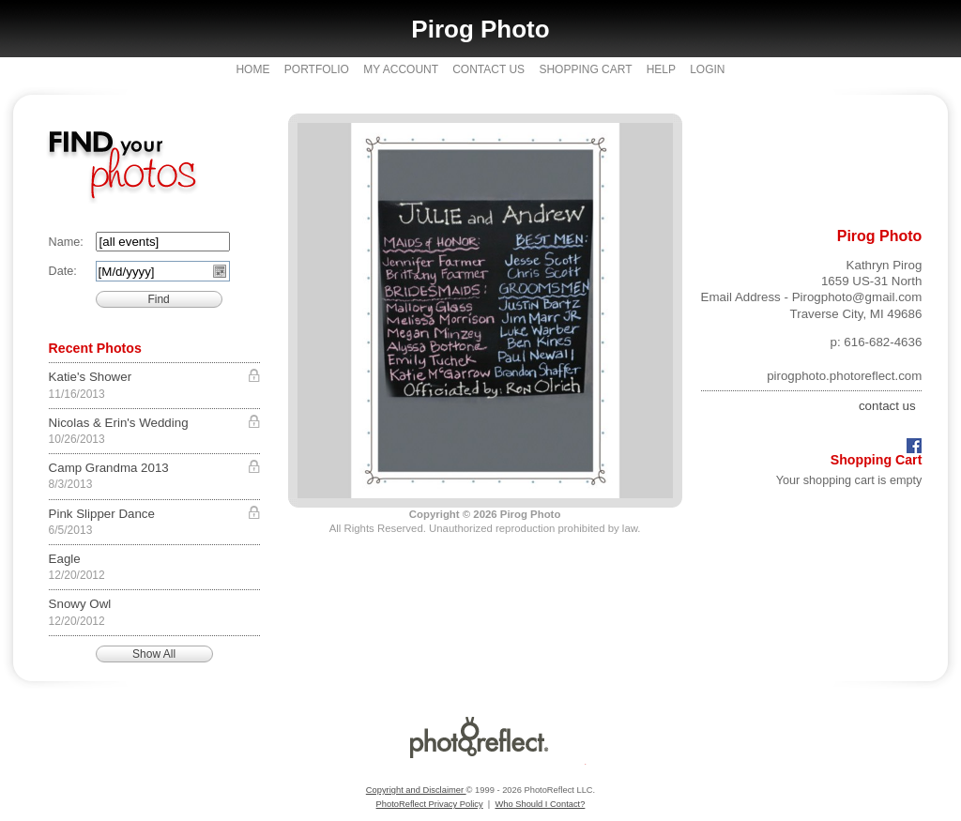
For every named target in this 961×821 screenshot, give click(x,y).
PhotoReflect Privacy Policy (429, 804)
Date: (63, 271)
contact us (887, 406)
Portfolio (316, 69)
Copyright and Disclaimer (416, 790)
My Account (400, 69)
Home (252, 69)
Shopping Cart (585, 69)
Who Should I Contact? (540, 804)
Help (661, 69)
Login (707, 69)
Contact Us (488, 69)
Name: (66, 242)
